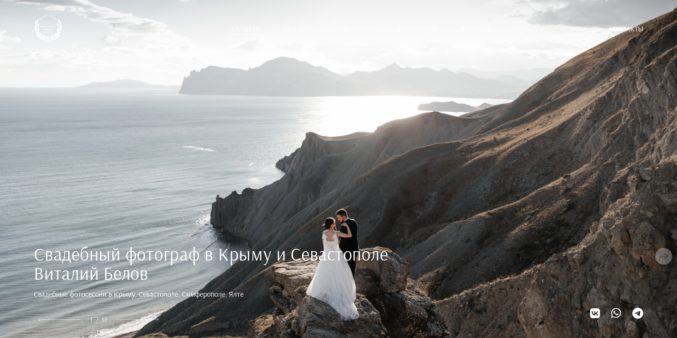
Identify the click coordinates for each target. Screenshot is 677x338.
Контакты (626, 28)
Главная (246, 28)
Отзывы (573, 28)
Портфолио (355, 28)
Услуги (524, 28)
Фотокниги (418, 28)
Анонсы (475, 28)
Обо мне (298, 28)
